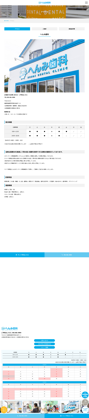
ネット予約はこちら (67, 416)
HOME (7, 20)
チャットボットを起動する (85, 394)
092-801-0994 (23, 416)
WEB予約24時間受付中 (44, 344)
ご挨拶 (44, 29)
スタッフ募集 (44, 347)
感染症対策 (72, 29)
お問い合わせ (44, 340)
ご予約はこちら (6, 333)
